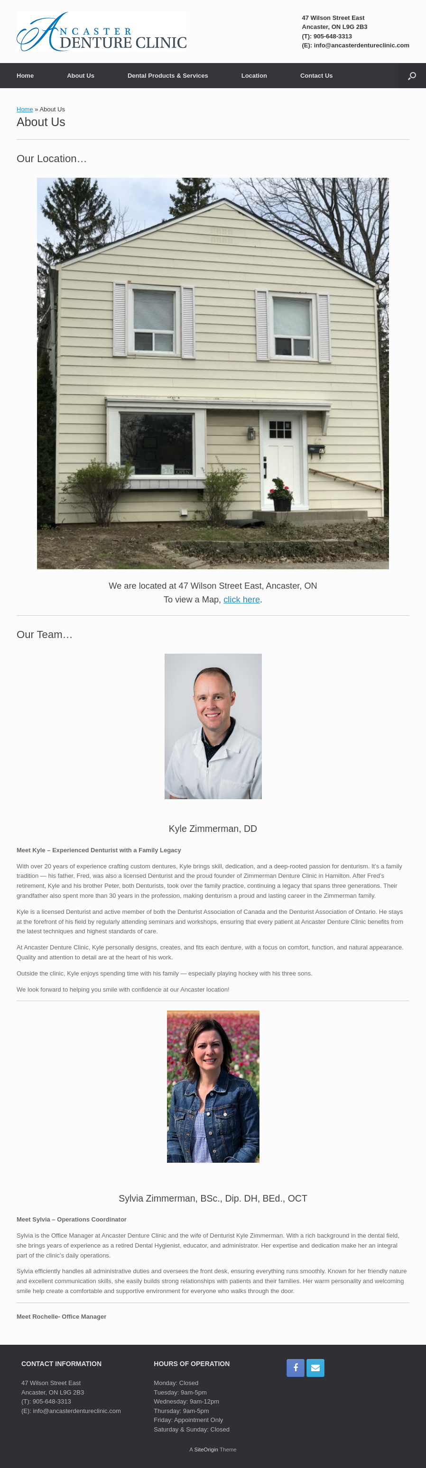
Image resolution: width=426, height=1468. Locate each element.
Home (25, 75)
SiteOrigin (206, 1449)
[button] (412, 75)
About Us (80, 75)
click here (241, 599)
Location (254, 75)
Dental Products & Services (168, 75)
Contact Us (316, 75)
